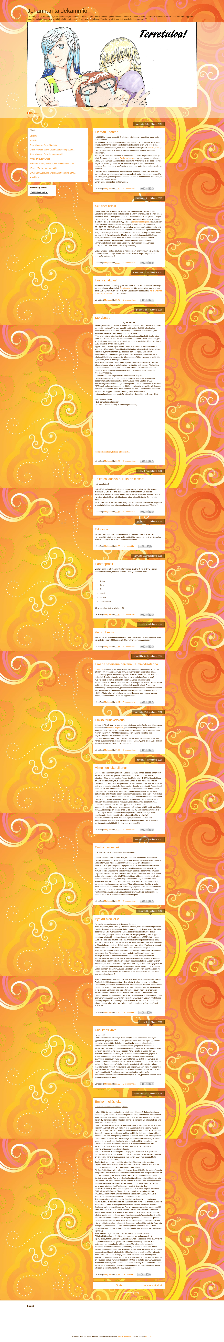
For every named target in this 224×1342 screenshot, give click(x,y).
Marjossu (34, 113)
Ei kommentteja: (129, 188)
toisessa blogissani (115, 728)
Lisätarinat (99, 669)
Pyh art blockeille (107, 919)
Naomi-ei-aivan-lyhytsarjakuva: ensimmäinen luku (52, 163)
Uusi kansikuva (105, 1030)
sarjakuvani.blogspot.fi (141, 222)
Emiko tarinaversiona (110, 720)
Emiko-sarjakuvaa (127, 158)
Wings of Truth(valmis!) (40, 159)
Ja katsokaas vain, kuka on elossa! (119, 479)
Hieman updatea (106, 132)
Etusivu (119, 1285)
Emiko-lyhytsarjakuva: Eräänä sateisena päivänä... (52, 150)
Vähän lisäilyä (105, 632)
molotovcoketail (124, 1336)
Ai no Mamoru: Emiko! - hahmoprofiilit (46, 154)
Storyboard (103, 317)
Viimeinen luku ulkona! (111, 768)
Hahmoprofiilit (104, 564)
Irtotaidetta (34, 177)
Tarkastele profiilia (34, 117)
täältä (102, 500)
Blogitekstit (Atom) (131, 1293)
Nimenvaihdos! (105, 206)
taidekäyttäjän (154, 148)
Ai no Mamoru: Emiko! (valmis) (43, 145)
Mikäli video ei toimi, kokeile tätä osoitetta (112, 452)
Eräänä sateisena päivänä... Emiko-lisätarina (126, 664)
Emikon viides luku (108, 847)
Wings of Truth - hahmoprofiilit (43, 168)
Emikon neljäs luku (108, 1101)
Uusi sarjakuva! (106, 280)
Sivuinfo (33, 140)
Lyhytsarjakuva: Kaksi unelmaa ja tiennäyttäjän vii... (53, 173)
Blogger (148, 1336)
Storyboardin (125, 288)
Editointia (101, 529)
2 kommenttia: (128, 546)
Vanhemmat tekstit (153, 1285)
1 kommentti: (128, 1274)
